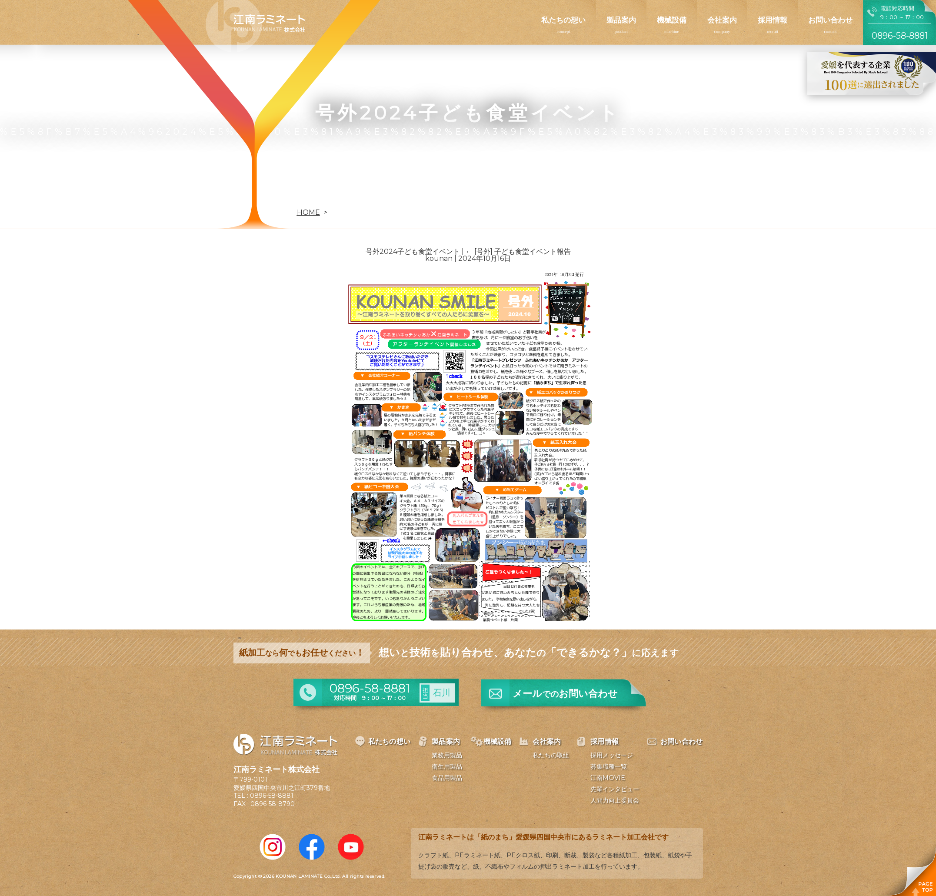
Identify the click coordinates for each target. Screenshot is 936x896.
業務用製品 (447, 755)
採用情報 (772, 20)
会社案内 (722, 20)
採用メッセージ (611, 755)
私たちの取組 (551, 755)
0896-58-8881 (271, 795)
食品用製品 (447, 778)
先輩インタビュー (614, 789)
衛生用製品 (447, 766)
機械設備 (671, 20)
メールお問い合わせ (565, 693)
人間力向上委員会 (614, 800)
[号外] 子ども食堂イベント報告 (518, 251)
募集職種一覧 (608, 766)
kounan (439, 258)
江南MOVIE (607, 778)
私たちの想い (563, 20)
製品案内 (621, 20)
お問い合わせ (830, 20)
